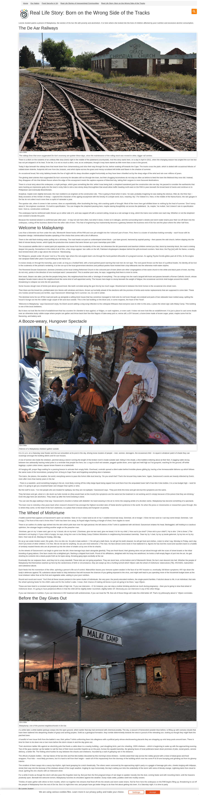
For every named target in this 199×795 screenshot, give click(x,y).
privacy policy (96, 792)
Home (25, 3)
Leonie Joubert (27, 789)
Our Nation (34, 3)
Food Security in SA (50, 3)
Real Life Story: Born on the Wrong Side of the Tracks (123, 3)
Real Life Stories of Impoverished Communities (79, 3)
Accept (153, 792)
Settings (136, 792)
